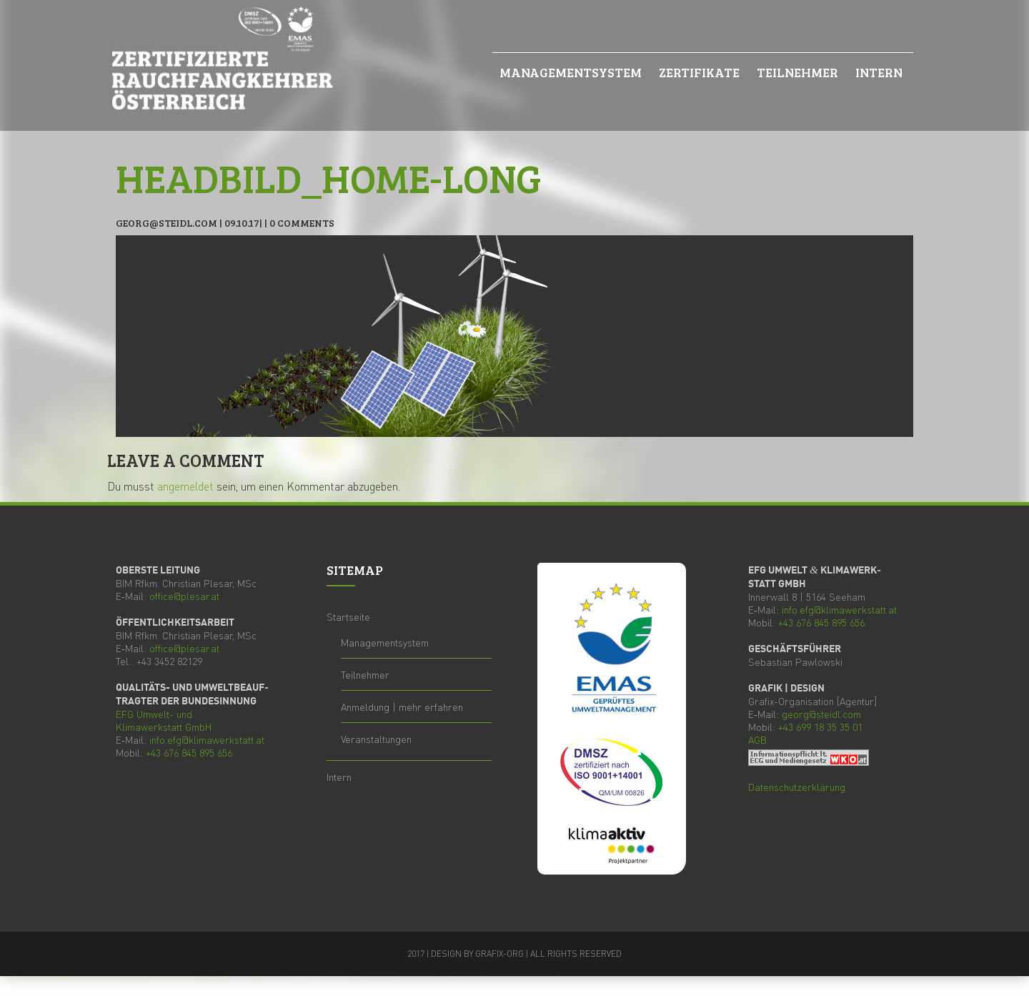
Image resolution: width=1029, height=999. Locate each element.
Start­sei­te (348, 616)
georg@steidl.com (821, 713)
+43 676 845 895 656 (189, 752)
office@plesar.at (184, 595)
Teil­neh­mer (797, 72)
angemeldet (185, 485)
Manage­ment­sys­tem (570, 72)
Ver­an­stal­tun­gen (376, 738)
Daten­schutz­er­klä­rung (796, 786)
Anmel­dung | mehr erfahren (402, 706)
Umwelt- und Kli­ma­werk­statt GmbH (164, 720)
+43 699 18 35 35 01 (820, 726)
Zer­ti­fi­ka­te (699, 72)
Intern (879, 72)
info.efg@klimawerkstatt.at (206, 739)
